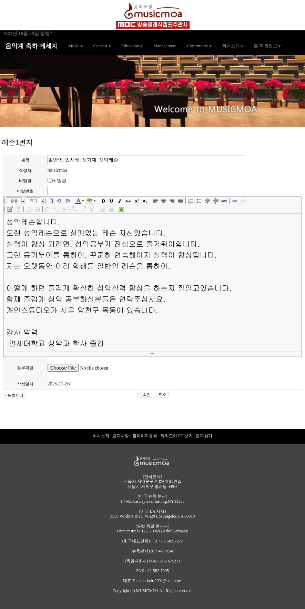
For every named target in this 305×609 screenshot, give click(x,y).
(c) (132, 590)
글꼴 (14, 200)
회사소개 (101, 435)
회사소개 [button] (232, 45)
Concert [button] (102, 45)
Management (164, 45)
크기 (33, 200)
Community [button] (199, 45)
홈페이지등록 (144, 435)
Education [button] (132, 45)
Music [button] (75, 45)
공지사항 (120, 435)
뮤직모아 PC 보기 (177, 435)
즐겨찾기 (204, 435)
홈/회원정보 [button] (267, 45)
